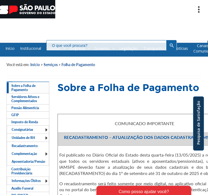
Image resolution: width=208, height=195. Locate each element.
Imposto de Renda (24, 122)
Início (35, 64)
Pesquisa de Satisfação (198, 123)
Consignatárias (30, 130)
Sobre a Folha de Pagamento (23, 88)
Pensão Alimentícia (25, 108)
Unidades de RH (30, 138)
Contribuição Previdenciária (21, 171)
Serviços (51, 64)
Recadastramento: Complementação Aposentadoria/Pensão (30, 154)
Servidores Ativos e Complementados (25, 99)
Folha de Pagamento (78, 64)
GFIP (15, 115)
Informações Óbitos (30, 181)
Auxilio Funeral (22, 188)
